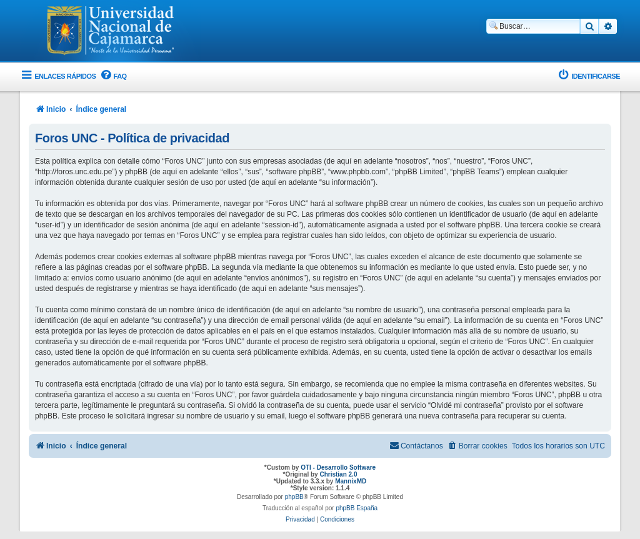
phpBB (294, 496)
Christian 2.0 (338, 474)
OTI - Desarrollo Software (338, 467)
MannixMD (350, 481)
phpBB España (357, 508)
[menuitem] (112, 76)
